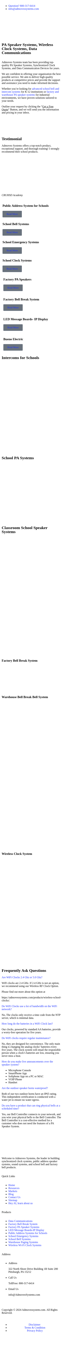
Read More (12, 214)
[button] (31, 38)
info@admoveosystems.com (23, 8)
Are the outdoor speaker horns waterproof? (25, 1088)
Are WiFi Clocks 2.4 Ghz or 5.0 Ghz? (22, 977)
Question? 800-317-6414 (21, 5)
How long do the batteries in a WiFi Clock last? (27, 1023)
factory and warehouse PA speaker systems (30, 93)
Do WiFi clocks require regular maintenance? (26, 1038)
